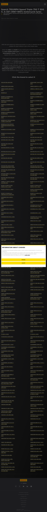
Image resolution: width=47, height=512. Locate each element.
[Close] (45, 246)
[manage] (23, 259)
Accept (23, 263)
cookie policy (27, 255)
